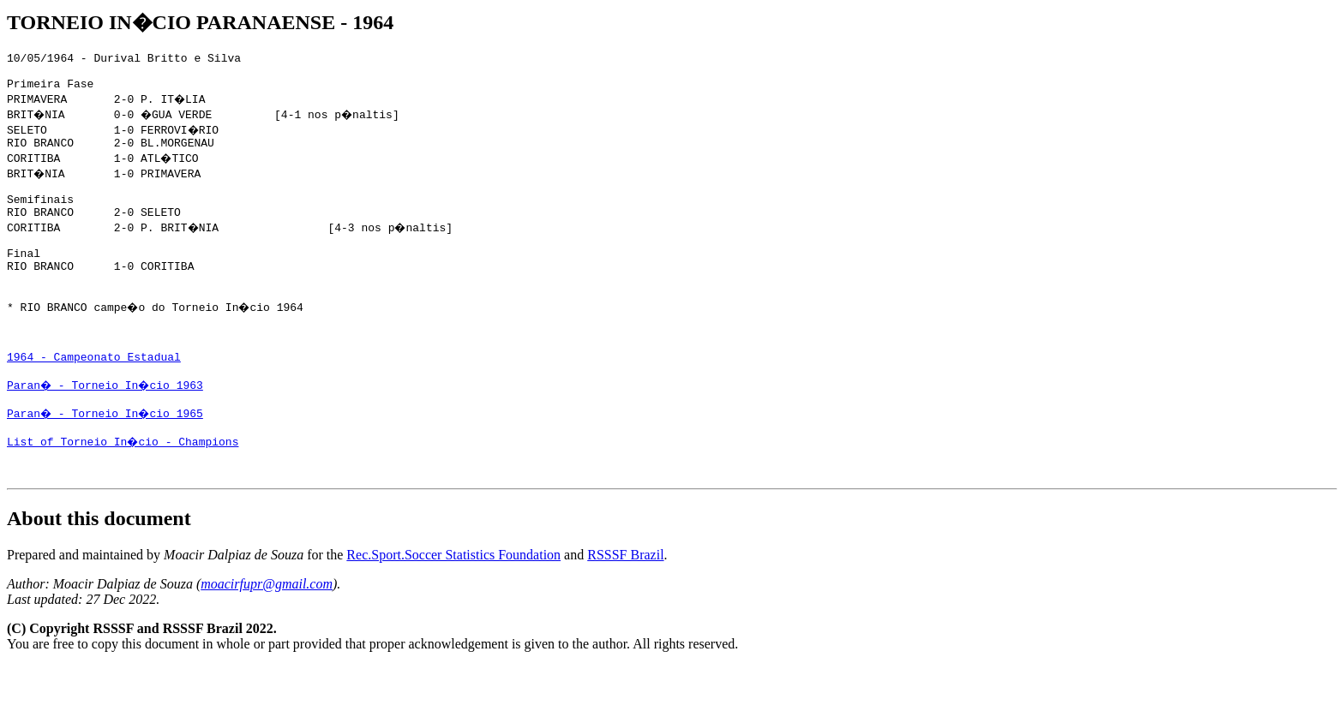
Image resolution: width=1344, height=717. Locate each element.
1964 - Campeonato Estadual (94, 395)
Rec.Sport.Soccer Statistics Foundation (453, 606)
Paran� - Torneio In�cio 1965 (107, 456)
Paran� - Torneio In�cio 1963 (107, 425)
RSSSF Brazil (625, 606)
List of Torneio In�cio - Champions (124, 487)
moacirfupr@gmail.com (267, 635)
